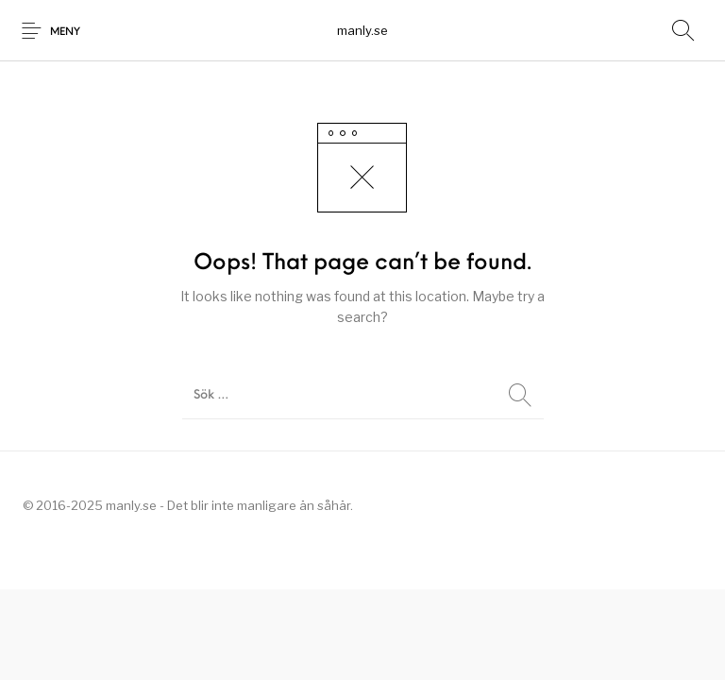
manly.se (362, 30)
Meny (65, 32)
